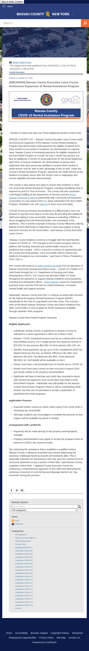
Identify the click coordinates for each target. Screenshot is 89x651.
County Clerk (20, 544)
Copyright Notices (60, 633)
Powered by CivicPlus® (45, 642)
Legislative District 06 (24, 564)
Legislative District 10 (24, 576)
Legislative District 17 (24, 599)
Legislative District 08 (24, 570)
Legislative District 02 (24, 551)
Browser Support (39, 633)
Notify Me (19, 524)
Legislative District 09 (24, 573)
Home (9, 633)
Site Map (61, 637)
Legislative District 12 (24, 583)
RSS (17, 521)
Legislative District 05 (24, 560)
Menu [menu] (10, 6)
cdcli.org (43, 204)
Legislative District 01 (24, 547)
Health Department (23, 541)
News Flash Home (22, 62)
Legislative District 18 (24, 602)
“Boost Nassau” (51, 282)
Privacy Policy (46, 637)
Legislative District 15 (24, 592)
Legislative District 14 (24, 589)
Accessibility (21, 633)
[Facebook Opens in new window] (11, 491)
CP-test (18, 608)
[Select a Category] (45, 510)
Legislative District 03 (24, 554)
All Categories (21, 535)
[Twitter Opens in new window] (16, 491)
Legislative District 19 (24, 605)
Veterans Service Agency (25, 538)
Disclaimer (77, 633)
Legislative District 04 (24, 557)
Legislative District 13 (24, 586)
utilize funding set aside (49, 265)
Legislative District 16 (24, 595)
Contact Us (74, 637)
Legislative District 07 (24, 567)
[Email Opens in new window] (22, 491)
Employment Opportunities (22, 637)
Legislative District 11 (24, 580)
